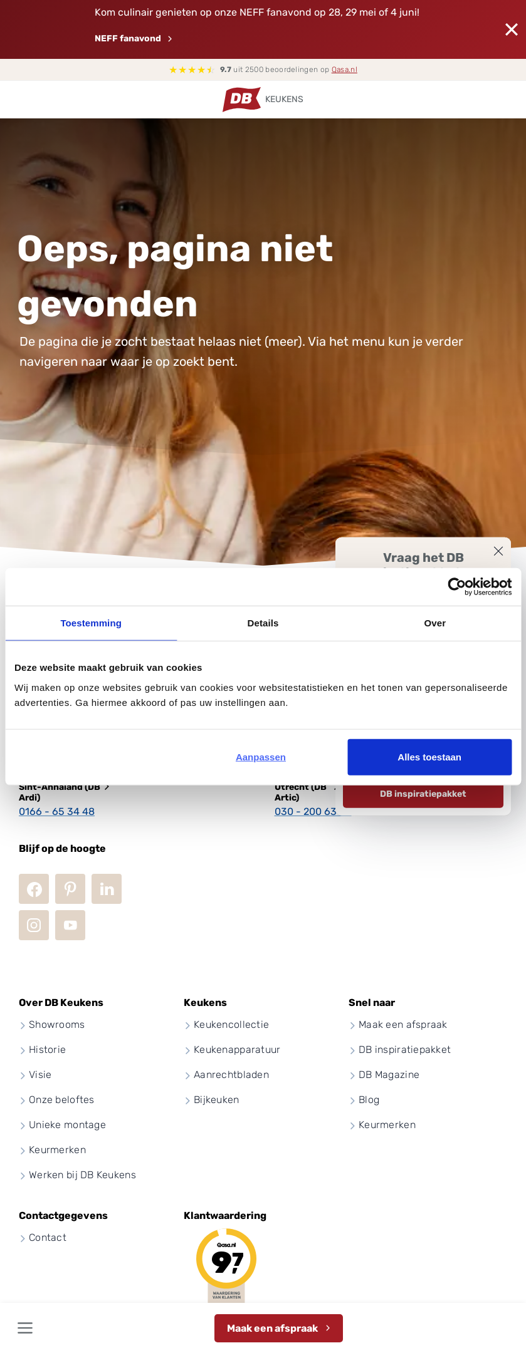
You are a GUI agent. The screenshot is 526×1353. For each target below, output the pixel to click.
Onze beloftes (62, 1100)
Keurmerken (57, 1150)
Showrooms (57, 1024)
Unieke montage (67, 1125)
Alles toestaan (429, 756)
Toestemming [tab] (91, 623)
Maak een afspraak (272, 1328)
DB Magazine (389, 1075)
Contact (47, 1237)
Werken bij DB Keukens (82, 1175)
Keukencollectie (231, 1024)
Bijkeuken (216, 1100)
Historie (47, 1049)
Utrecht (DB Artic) (301, 792)
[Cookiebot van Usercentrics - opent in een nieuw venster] (457, 587)
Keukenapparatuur (237, 1049)
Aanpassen (261, 756)
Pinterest (70, 889)
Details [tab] (263, 623)
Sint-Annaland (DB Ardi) (59, 792)
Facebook (34, 889)
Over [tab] (435, 623)
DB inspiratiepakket (423, 794)
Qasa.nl (344, 69)
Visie (40, 1075)
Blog (369, 1100)
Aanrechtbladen (231, 1075)
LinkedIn (107, 889)
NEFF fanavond (128, 38)
